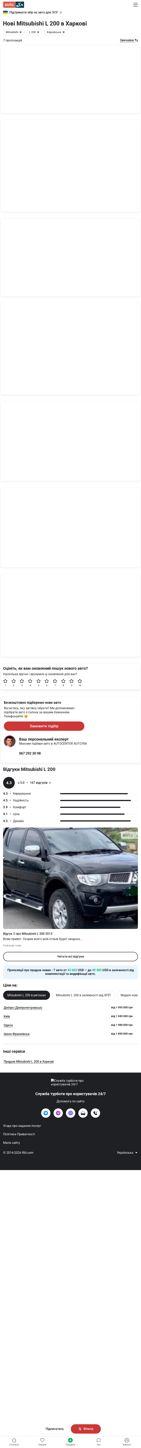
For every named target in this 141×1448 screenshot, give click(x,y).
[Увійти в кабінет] (42, 1442)
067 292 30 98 (30, 1240)
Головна (14, 1442)
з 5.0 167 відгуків (33, 1269)
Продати (70, 1442)
